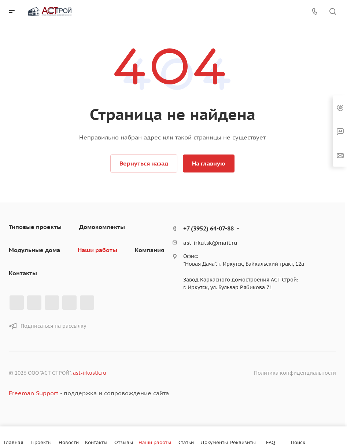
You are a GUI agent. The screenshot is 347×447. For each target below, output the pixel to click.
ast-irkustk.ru (89, 373)
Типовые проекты (35, 226)
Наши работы (97, 250)
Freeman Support (33, 393)
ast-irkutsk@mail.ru (210, 242)
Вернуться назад (143, 163)
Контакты (23, 273)
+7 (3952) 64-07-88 (208, 228)
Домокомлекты (102, 226)
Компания (149, 250)
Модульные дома (34, 250)
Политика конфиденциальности (295, 373)
